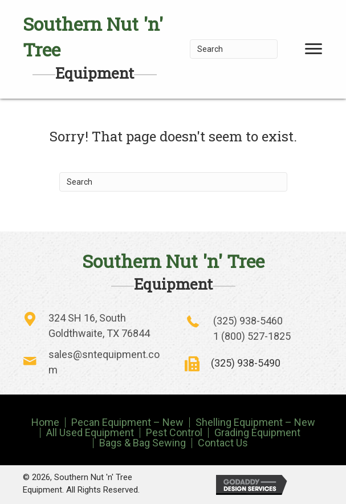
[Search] (234, 49)
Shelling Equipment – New (255, 422)
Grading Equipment (257, 433)
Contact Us (223, 443)
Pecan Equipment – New (127, 422)
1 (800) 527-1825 (252, 336)
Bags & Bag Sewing (142, 443)
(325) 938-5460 (248, 321)
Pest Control (174, 433)
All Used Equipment (90, 433)
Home (45, 422)
